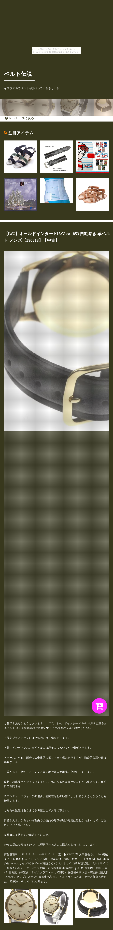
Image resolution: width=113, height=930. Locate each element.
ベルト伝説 (18, 74)
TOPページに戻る (19, 118)
